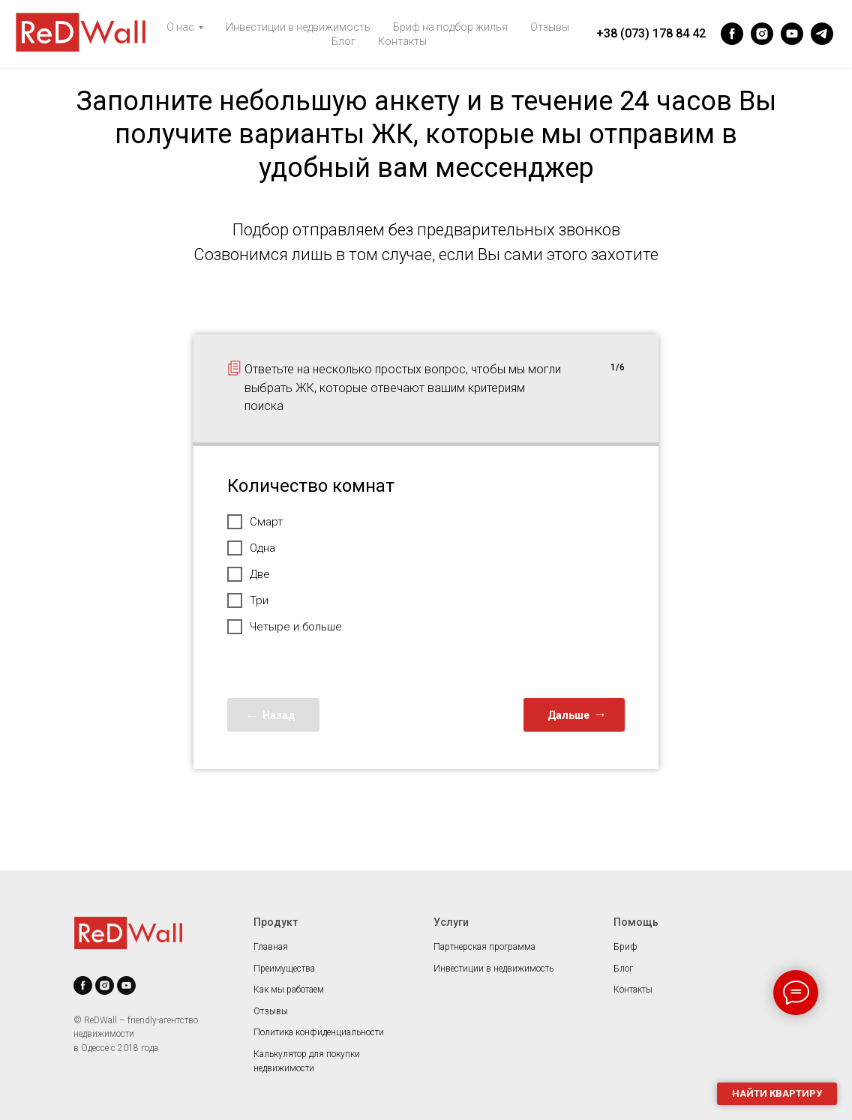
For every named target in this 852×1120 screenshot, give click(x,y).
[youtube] (792, 33)
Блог (344, 41)
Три (247, 600)
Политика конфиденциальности (319, 1032)
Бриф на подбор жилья (450, 27)
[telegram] (822, 33)
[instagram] (762, 33)
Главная (271, 947)
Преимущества (284, 968)
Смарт (255, 521)
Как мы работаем (289, 989)
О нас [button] (180, 27)
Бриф (626, 947)
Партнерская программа (485, 947)
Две (248, 574)
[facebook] (732, 33)
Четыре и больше (284, 626)
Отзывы (549, 27)
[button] (777, 1094)
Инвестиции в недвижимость (298, 27)
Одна (251, 548)
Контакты (402, 41)
